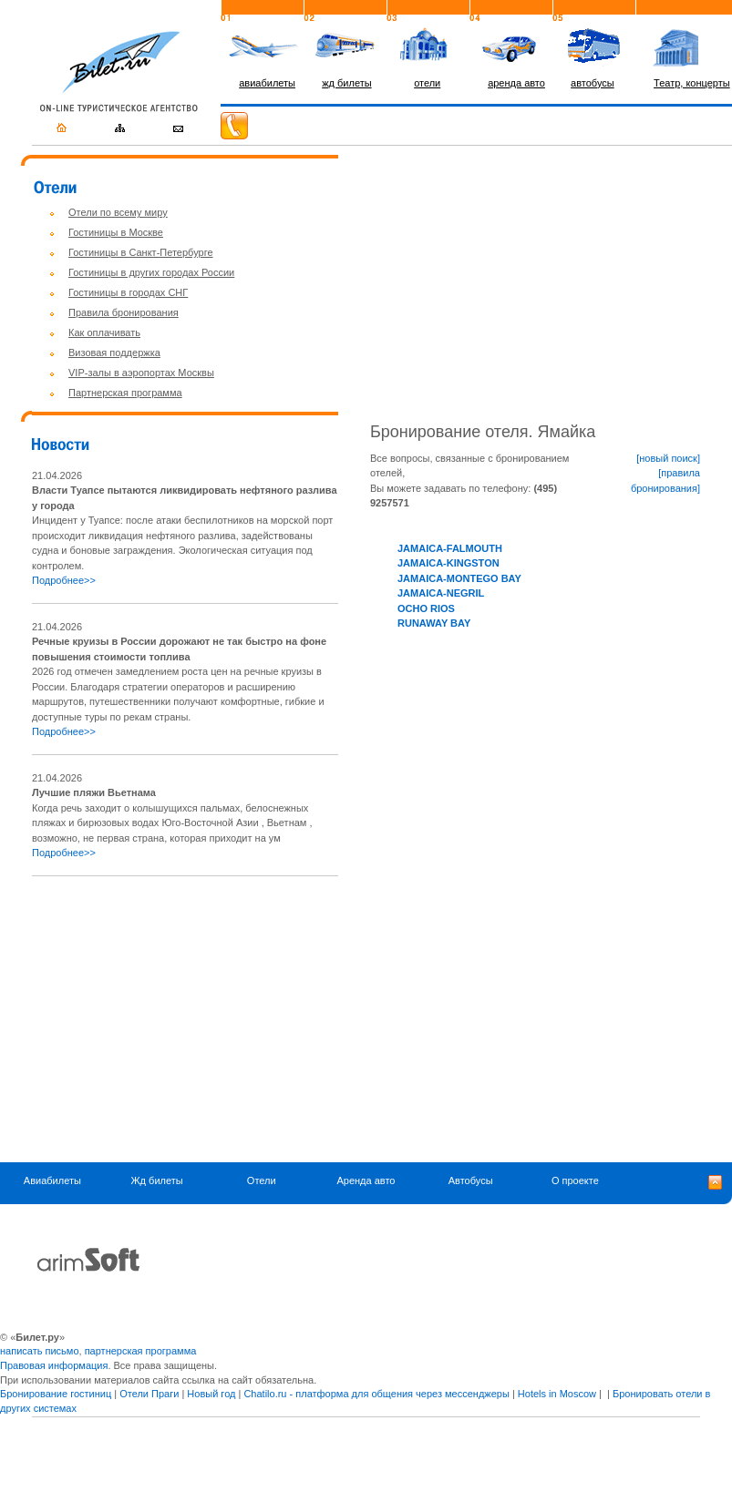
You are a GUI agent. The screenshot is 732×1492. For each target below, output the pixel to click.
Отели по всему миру (118, 212)
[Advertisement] (185, 1019)
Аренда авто (365, 1181)
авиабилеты (267, 82)
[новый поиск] (668, 458)
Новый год (211, 1393)
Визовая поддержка (114, 352)
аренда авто (516, 82)
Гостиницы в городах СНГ (128, 292)
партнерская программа (141, 1350)
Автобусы (470, 1181)
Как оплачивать (104, 332)
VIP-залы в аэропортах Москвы (141, 372)
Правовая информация (54, 1365)
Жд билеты (156, 1181)
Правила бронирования (123, 312)
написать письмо (39, 1350)
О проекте (575, 1181)
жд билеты (346, 82)
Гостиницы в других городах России (151, 272)
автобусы (592, 82)
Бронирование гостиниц (55, 1393)
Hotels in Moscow (557, 1393)
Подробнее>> (64, 580)
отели (427, 82)
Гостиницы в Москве (115, 232)
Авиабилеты (52, 1181)
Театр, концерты (692, 82)
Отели (261, 1181)
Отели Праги (149, 1393)
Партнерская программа (125, 392)
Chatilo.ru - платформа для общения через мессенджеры (376, 1393)
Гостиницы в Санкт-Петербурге (140, 252)
